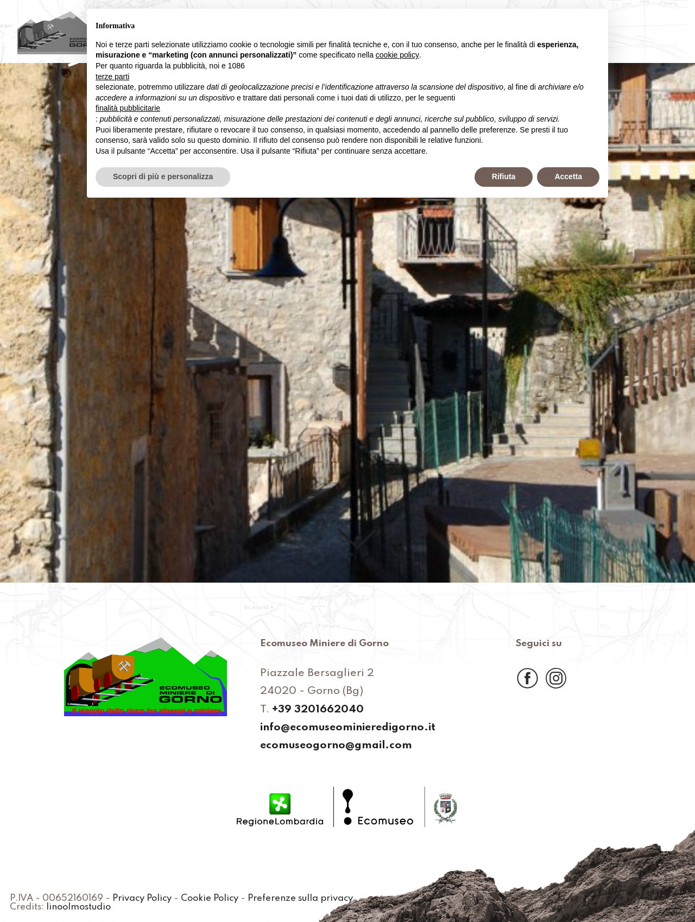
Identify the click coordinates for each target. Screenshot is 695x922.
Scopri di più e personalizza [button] (163, 176)
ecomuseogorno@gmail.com (336, 746)
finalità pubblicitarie (128, 108)
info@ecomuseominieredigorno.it (347, 728)
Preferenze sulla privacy (300, 898)
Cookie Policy (209, 898)
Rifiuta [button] (504, 176)
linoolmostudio (78, 907)
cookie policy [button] (397, 54)
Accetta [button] (568, 176)
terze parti (112, 76)
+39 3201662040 (318, 710)
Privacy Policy (142, 898)
